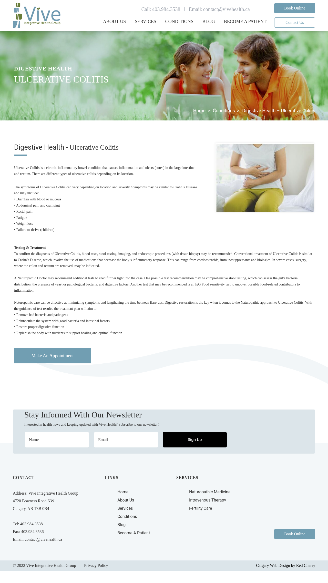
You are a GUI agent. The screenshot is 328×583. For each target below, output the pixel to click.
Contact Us (294, 22)
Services (145, 21)
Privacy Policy (96, 565)
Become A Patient (133, 532)
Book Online (294, 8)
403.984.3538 (166, 9)
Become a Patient (245, 21)
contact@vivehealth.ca (226, 9)
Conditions (179, 21)
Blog (208, 21)
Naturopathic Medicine (209, 491)
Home (199, 110)
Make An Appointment (53, 355)
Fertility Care (200, 508)
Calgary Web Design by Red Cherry (285, 565)
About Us (114, 21)
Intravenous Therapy (207, 500)
